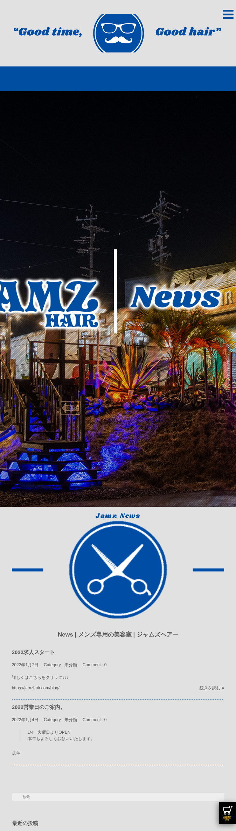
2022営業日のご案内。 (38, 707)
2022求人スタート (33, 652)
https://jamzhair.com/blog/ (36, 688)
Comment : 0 (95, 664)
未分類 (70, 664)
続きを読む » (212, 688)
